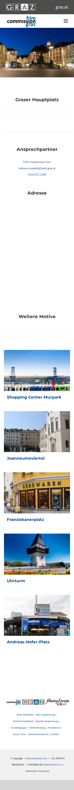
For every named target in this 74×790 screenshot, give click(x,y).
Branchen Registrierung (47, 721)
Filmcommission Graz (36, 758)
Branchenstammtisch (39, 734)
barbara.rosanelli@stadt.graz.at (37, 168)
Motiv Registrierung (45, 714)
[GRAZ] (33, 700)
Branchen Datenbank (23, 721)
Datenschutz (31, 771)
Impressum (44, 771)
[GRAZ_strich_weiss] (21, 5)
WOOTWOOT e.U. (53, 764)
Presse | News (19, 734)
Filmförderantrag (37, 727)
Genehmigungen (19, 727)
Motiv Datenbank (25, 714)
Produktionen (54, 727)
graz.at (62, 7)
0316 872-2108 (37, 174)
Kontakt (55, 734)
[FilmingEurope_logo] (13, 700)
